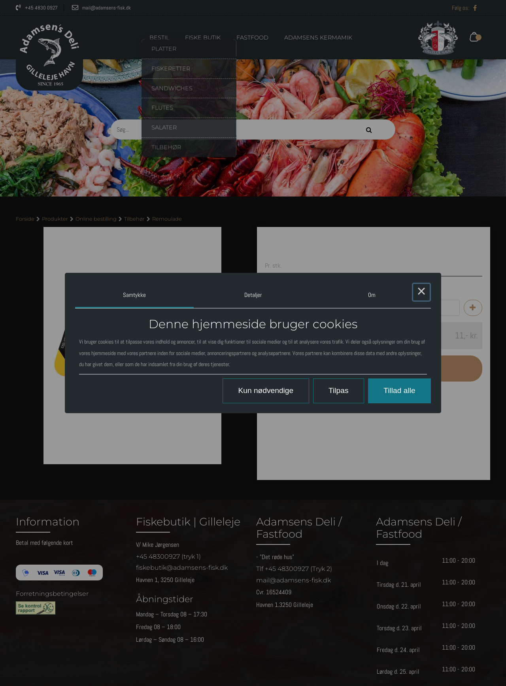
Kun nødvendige (265, 390)
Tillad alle (399, 390)
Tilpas (338, 390)
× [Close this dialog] (421, 292)
